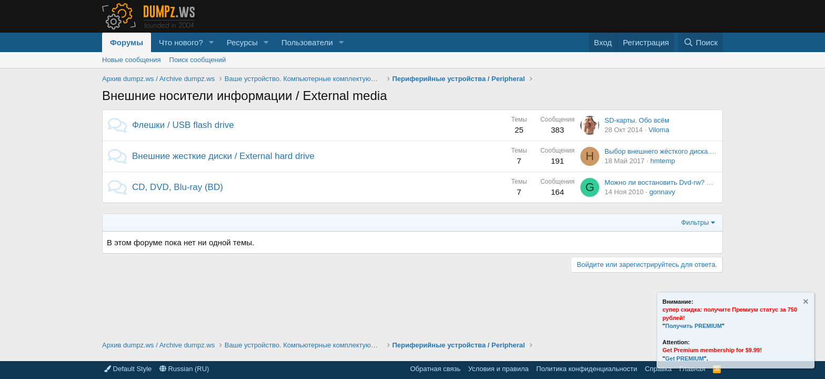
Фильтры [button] (695, 222)
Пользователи (307, 42)
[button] (211, 42)
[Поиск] (700, 42)
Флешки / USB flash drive (183, 125)
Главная (692, 369)
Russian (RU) (184, 369)
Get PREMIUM (684, 358)
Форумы (126, 42)
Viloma (658, 130)
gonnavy (662, 192)
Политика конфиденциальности (586, 369)
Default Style (128, 369)
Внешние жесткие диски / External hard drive (223, 156)
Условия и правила (498, 369)
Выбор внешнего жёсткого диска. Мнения (670, 151)
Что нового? (181, 42)
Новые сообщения (131, 60)
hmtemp (662, 161)
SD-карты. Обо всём (637, 120)
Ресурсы (242, 42)
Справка (658, 369)
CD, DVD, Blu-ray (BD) (177, 187)
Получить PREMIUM (693, 326)
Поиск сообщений (197, 60)
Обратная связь (435, 369)
